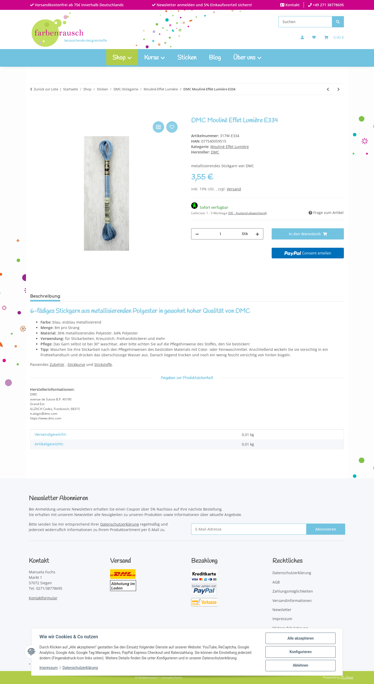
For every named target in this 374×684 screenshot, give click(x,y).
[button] (302, 37)
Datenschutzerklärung (80, 668)
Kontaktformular (43, 597)
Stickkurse (76, 364)
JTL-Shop (347, 677)
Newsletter (281, 609)
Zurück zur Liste (46, 89)
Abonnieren (325, 529)
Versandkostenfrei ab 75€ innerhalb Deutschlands (79, 4)
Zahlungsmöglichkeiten (292, 591)
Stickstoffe (103, 364)
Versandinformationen (292, 600)
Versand (234, 188)
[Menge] (220, 234)
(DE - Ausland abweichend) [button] (247, 213)
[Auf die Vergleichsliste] (158, 127)
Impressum (49, 668)
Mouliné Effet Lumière (229, 146)
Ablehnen (300, 665)
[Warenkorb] (334, 37)
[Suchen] (305, 21)
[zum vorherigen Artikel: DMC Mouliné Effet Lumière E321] (328, 89)
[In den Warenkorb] (34, 114)
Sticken (186, 58)
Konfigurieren (300, 652)
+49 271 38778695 (328, 4)
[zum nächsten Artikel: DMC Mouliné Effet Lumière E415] (338, 89)
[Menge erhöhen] (257, 234)
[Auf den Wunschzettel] (172, 127)
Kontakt (292, 4)
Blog (215, 58)
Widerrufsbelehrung (290, 628)
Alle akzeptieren (300, 638)
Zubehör (57, 364)
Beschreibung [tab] (45, 296)
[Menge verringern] (197, 234)
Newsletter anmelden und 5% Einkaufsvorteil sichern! (204, 4)
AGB (276, 582)
